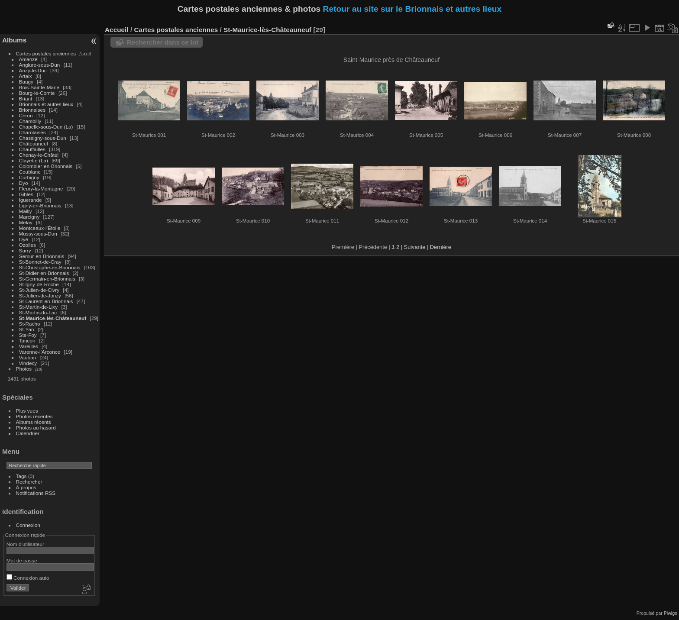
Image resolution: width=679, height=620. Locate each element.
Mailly (25, 211)
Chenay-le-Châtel (39, 155)
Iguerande (30, 200)
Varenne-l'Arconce (40, 352)
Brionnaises (32, 110)
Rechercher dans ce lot (162, 42)
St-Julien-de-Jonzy (40, 295)
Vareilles (28, 346)
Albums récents (33, 422)
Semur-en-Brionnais (42, 256)
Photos (24, 368)
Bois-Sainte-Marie (39, 87)
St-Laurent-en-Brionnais (46, 301)
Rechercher (29, 481)
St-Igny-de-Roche (39, 284)
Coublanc (30, 171)
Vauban (27, 357)
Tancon (27, 340)
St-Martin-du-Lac (38, 312)
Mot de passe (21, 560)
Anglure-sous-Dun (39, 65)
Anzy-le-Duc (33, 70)
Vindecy (28, 363)
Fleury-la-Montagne (41, 188)
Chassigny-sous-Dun (42, 138)
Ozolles (27, 245)
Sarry (25, 250)
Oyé (24, 239)
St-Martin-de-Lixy (38, 307)
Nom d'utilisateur (25, 544)
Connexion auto (27, 578)
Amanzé (28, 59)
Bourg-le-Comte (37, 93)
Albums (14, 40)
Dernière (440, 247)
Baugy (26, 81)
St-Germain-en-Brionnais (47, 278)
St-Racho (29, 323)
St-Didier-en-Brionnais (44, 273)
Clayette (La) (33, 160)
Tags (21, 476)
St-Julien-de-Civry (39, 290)
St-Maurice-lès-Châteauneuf (53, 318)
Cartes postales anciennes (46, 53)
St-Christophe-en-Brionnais (50, 267)
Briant (25, 98)
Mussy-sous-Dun (38, 233)
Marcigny (29, 217)
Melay (25, 222)
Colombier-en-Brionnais (46, 166)
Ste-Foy (28, 335)
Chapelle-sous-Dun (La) (46, 126)
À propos (26, 487)
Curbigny (29, 177)
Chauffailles (32, 149)
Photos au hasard (36, 427)
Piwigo (670, 613)
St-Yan (26, 329)
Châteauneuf (33, 143)
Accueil (117, 29)
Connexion (28, 525)
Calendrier (27, 433)
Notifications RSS (36, 493)
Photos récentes (34, 416)
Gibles (26, 194)
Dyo (23, 183)
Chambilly (30, 121)
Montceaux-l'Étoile (40, 228)
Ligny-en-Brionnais (40, 205)
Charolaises (32, 132)
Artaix (25, 76)
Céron (26, 115)
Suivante (415, 247)
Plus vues (27, 410)
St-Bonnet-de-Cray (40, 262)
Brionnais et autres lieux (46, 104)
